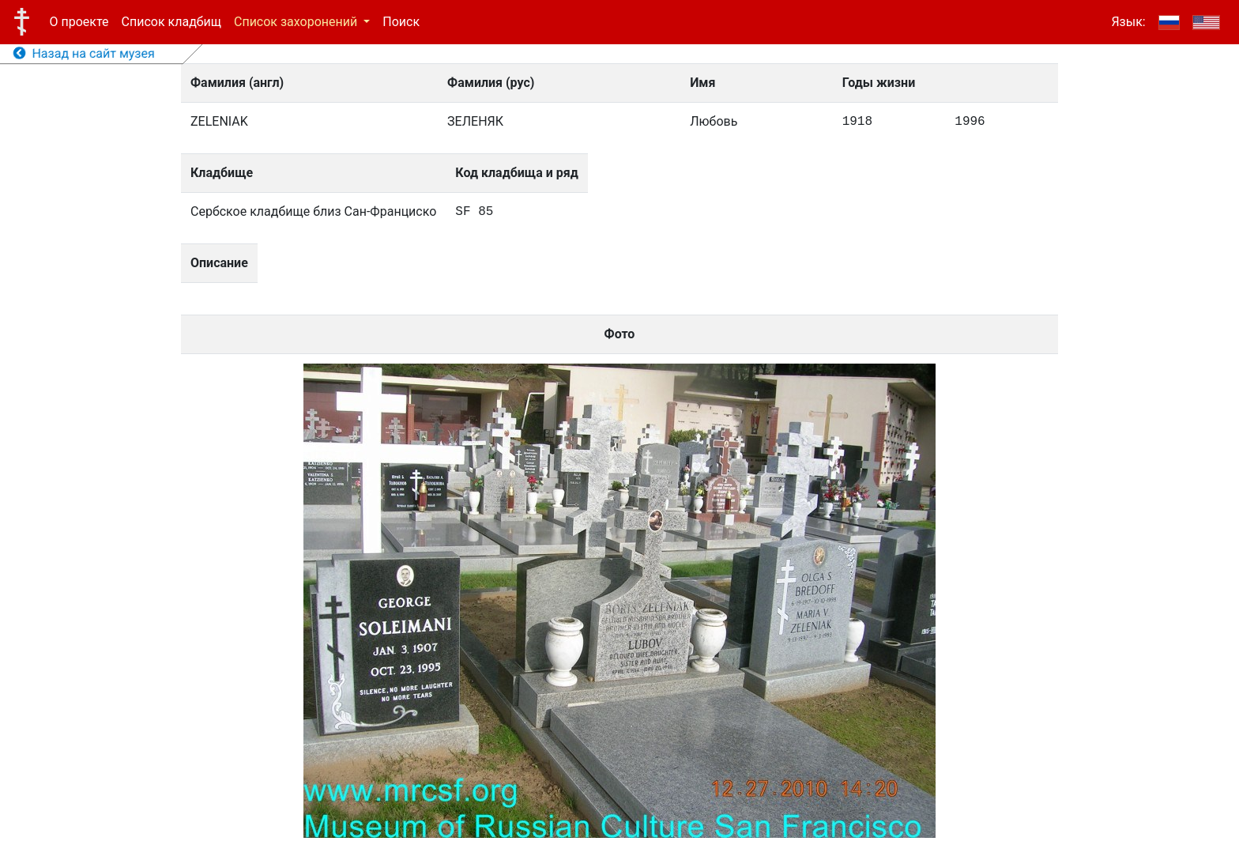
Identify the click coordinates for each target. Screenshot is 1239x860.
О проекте (79, 21)
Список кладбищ (171, 21)
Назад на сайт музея (84, 53)
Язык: (1128, 21)
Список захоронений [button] (297, 21)
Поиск (401, 21)
